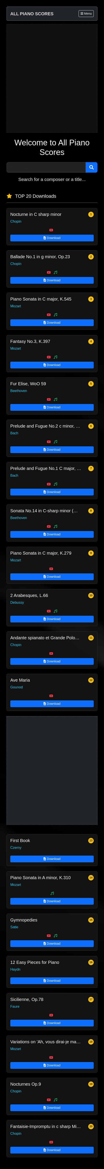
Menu (86, 13)
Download (52, 238)
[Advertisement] (52, 78)
